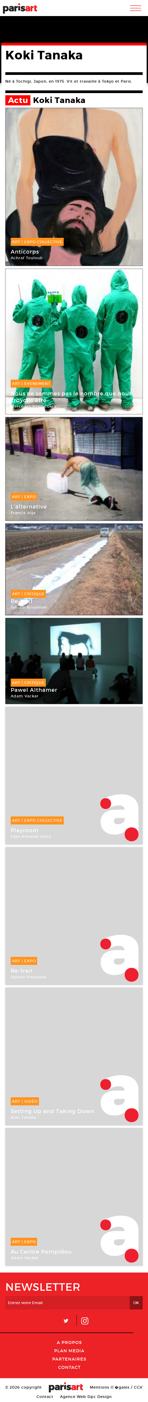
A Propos (69, 1342)
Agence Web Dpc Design (86, 1396)
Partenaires (69, 1359)
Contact (69, 1367)
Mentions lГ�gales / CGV (116, 1387)
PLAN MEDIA (69, 1350)
